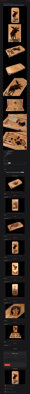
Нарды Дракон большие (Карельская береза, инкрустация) (15, 234)
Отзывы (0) (15, 348)
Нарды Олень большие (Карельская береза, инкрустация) (15, 297)
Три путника (4, 0)
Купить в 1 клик (5, 169)
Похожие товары (15, 175)
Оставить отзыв (7, 364)
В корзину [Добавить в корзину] (6, 197)
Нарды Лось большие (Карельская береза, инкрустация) (15, 255)
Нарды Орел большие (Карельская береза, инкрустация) (15, 276)
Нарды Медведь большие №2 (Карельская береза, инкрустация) (15, 213)
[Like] (10, 197)
